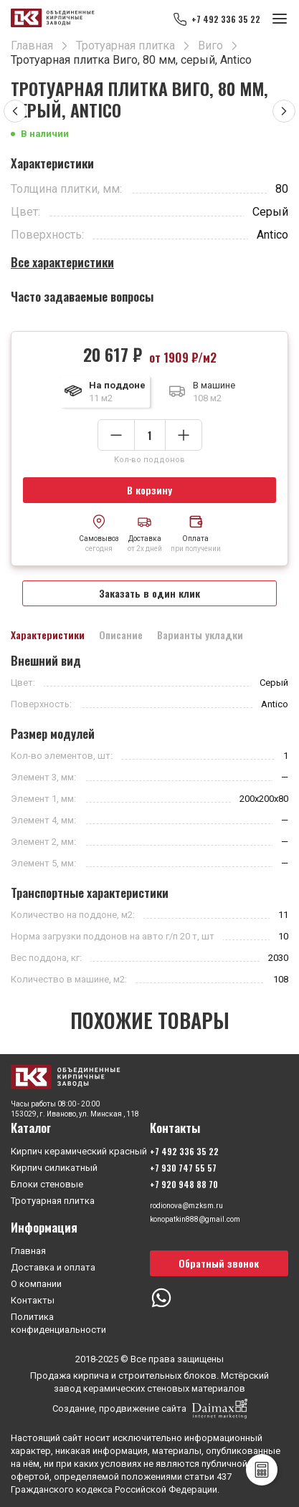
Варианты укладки (200, 635)
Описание (121, 635)
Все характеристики (62, 262)
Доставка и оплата (53, 1267)
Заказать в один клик (149, 593)
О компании (36, 1283)
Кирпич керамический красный (79, 1151)
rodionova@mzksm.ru (186, 1206)
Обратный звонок (219, 1263)
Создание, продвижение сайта (149, 1409)
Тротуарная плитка (53, 1200)
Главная (28, 1250)
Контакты (32, 1300)
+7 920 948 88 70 (184, 1184)
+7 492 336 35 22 (225, 19)
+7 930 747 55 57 (183, 1168)
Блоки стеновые (47, 1184)
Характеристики (48, 635)
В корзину (149, 489)
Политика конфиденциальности (58, 1323)
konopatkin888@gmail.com (195, 1219)
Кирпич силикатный (54, 1167)
